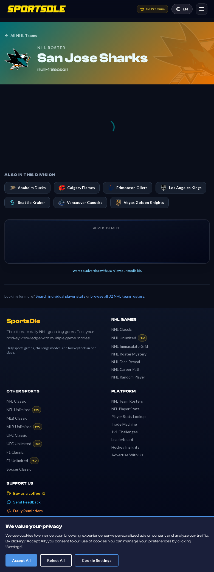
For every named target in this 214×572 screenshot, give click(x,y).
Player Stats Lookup (128, 416)
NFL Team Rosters (127, 401)
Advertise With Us (127, 455)
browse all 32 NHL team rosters (117, 296)
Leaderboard (122, 439)
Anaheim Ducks (27, 187)
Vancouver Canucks (80, 202)
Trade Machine (124, 424)
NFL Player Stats (125, 408)
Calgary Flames (76, 187)
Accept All (21, 560)
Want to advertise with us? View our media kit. (107, 271)
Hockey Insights (125, 447)
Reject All (56, 560)
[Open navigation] (201, 9)
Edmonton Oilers (128, 187)
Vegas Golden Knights (139, 202)
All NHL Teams (20, 35)
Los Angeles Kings (181, 187)
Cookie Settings (96, 560)
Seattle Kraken (27, 202)
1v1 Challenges (124, 431)
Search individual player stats (60, 296)
